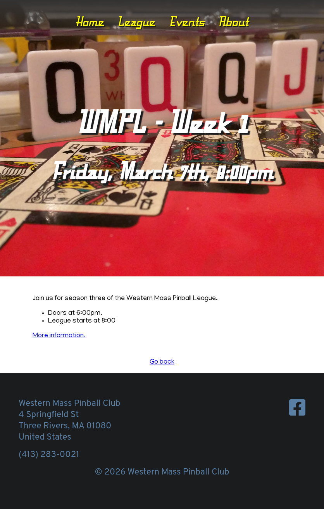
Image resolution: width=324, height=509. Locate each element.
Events (187, 21)
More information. (59, 336)
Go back (162, 362)
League (136, 21)
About (233, 21)
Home (90, 21)
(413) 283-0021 (49, 455)
